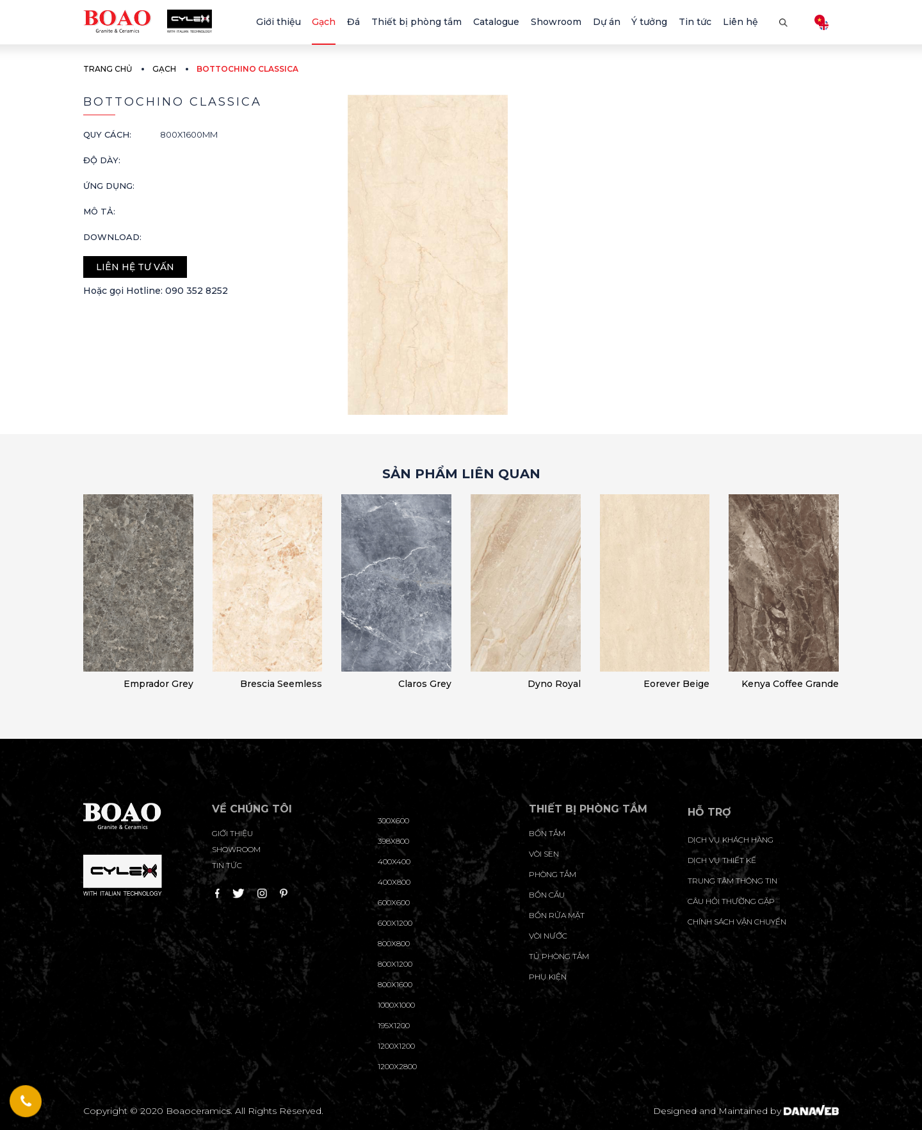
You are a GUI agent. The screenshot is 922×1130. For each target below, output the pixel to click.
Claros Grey (424, 684)
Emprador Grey (158, 684)
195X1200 (394, 1025)
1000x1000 (396, 1005)
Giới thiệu (232, 833)
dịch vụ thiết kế (722, 860)
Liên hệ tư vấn (135, 267)
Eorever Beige (676, 684)
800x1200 (395, 964)
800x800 (394, 943)
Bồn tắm (547, 833)
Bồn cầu (547, 895)
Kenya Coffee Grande (790, 684)
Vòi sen (544, 854)
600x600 (394, 902)
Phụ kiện (548, 976)
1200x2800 (397, 1066)
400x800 (394, 882)
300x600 (393, 820)
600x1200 (395, 923)
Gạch (164, 69)
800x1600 (395, 984)
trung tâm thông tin (732, 880)
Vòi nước (548, 935)
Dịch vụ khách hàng (730, 839)
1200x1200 (396, 1046)
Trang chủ (107, 69)
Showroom (236, 849)
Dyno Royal (554, 684)
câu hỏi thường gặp (731, 901)
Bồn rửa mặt (557, 915)
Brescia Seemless (281, 684)
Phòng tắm (552, 874)
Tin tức (227, 865)
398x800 (393, 841)
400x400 (394, 861)
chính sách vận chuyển (737, 921)
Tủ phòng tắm (559, 956)
